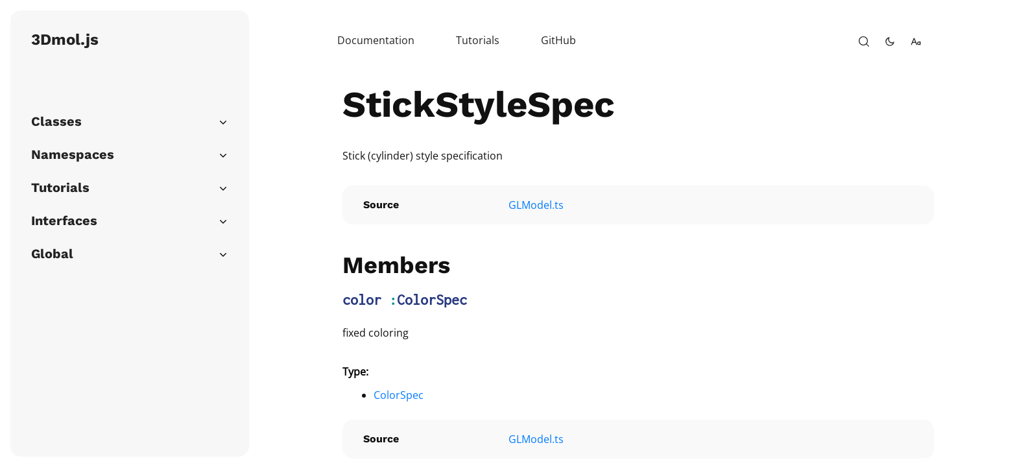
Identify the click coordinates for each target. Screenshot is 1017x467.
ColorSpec (432, 299)
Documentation (375, 40)
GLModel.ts (536, 205)
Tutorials (477, 40)
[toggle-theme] (889, 41)
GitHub (558, 40)
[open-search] (864, 41)
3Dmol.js (65, 39)
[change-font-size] (915, 41)
